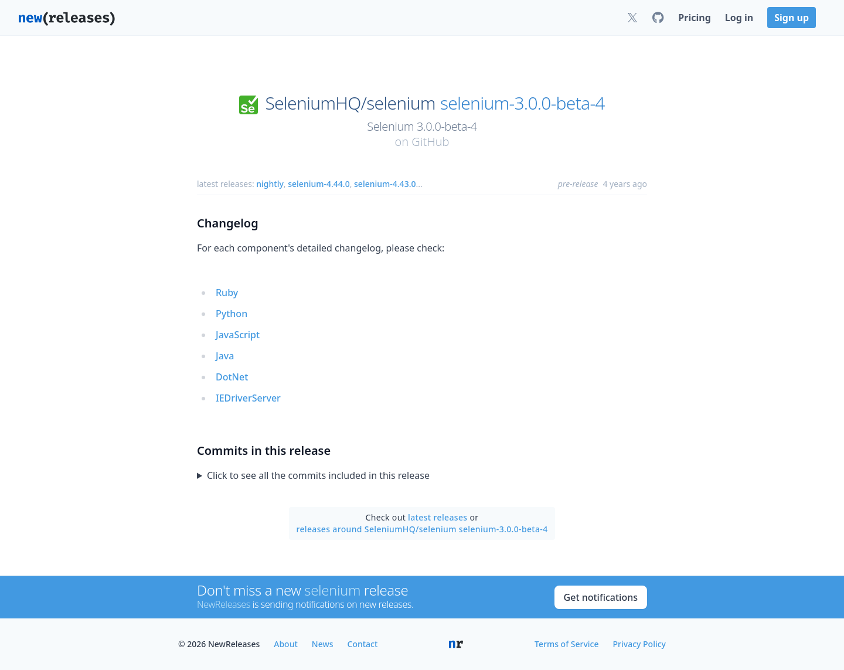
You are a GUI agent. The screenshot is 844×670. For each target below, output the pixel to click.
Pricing (694, 17)
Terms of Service (566, 643)
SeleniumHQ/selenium (350, 103)
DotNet (232, 376)
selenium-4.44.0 (318, 183)
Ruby (227, 292)
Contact (363, 643)
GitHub (430, 141)
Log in (739, 17)
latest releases (437, 517)
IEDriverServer (248, 398)
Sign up (791, 17)
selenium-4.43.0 (385, 183)
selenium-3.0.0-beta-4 (522, 103)
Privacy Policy (639, 643)
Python (231, 313)
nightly (270, 183)
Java (225, 355)
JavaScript (238, 334)
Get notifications (601, 597)
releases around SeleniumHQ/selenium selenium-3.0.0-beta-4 (421, 529)
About (286, 643)
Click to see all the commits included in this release (318, 475)
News (322, 643)
